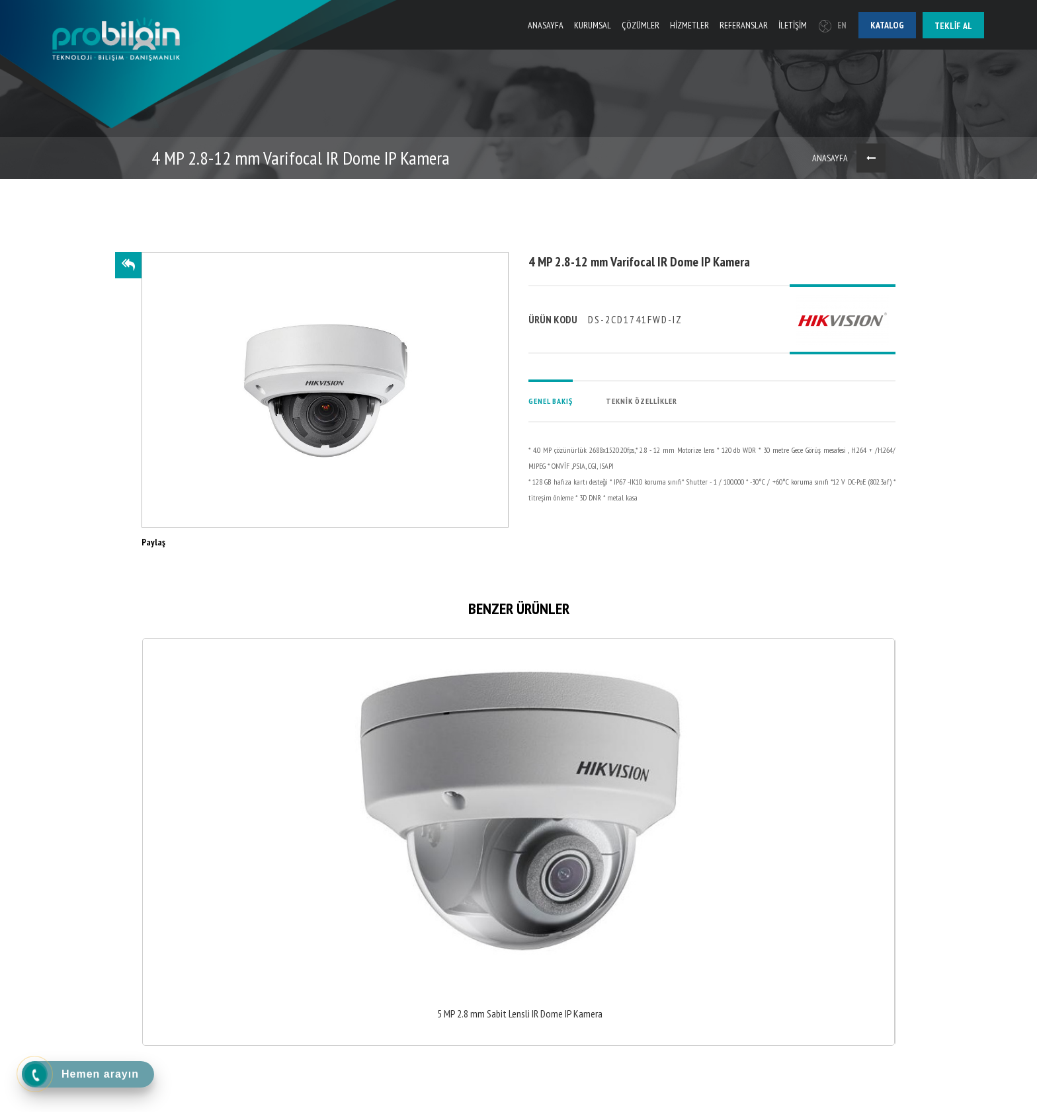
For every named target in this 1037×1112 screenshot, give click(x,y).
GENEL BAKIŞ (550, 401)
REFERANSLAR (744, 25)
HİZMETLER (689, 25)
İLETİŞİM (792, 25)
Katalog (887, 25)
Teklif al (953, 26)
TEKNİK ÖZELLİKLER (641, 401)
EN (833, 25)
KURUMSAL (592, 25)
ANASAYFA (545, 25)
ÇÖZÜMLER (640, 25)
